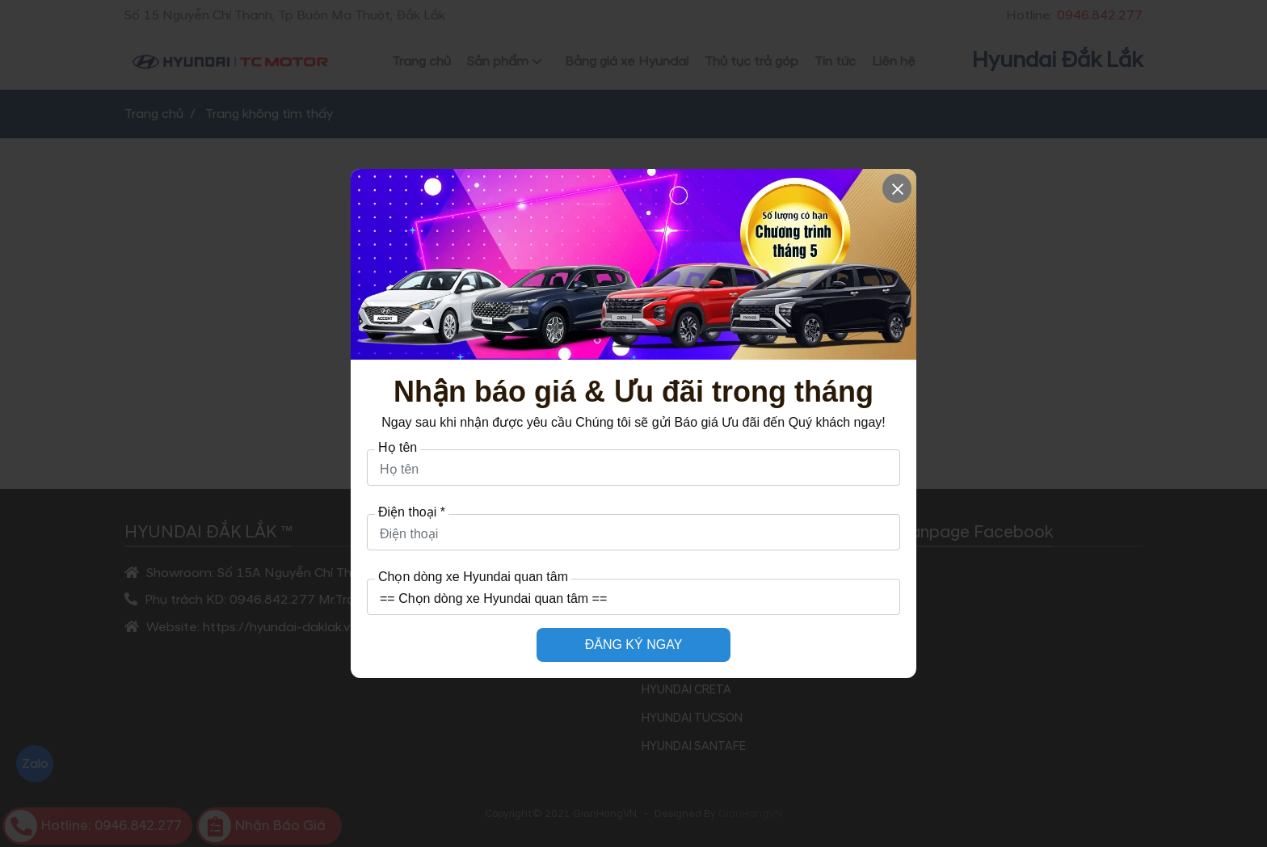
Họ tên (397, 447)
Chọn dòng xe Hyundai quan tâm (473, 577)
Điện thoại (411, 512)
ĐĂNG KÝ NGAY (634, 644)
